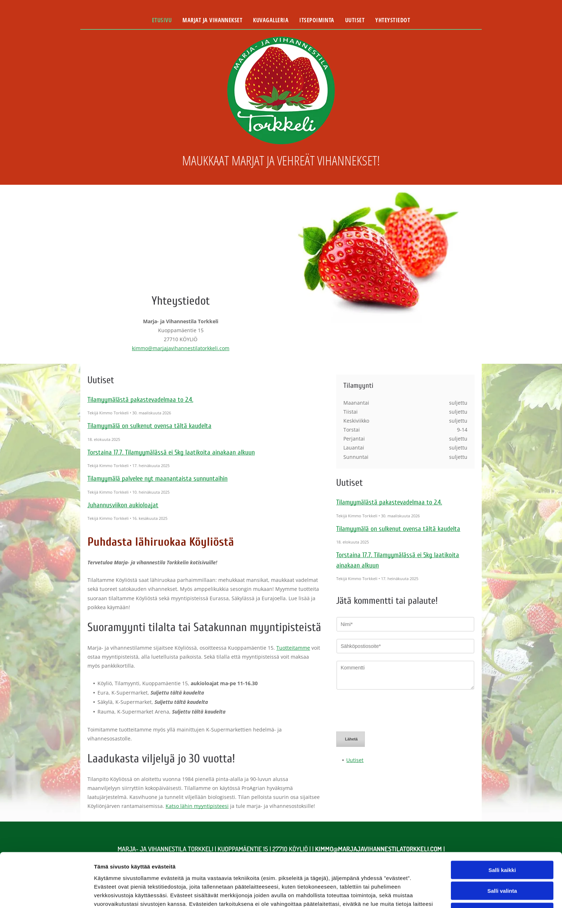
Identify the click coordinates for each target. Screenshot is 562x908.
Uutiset (354, 726)
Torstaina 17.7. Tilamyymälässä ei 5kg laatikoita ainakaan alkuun (171, 452)
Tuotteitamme (293, 647)
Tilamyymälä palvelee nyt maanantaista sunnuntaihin (157, 479)
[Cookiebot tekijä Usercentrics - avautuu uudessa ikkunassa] (46, 894)
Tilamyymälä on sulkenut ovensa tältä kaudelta (149, 426)
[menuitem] (162, 20)
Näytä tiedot (383, 894)
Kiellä (502, 861)
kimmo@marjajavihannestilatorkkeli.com (180, 348)
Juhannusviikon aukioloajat (122, 505)
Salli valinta (502, 840)
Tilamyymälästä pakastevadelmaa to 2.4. (140, 400)
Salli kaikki (502, 819)
